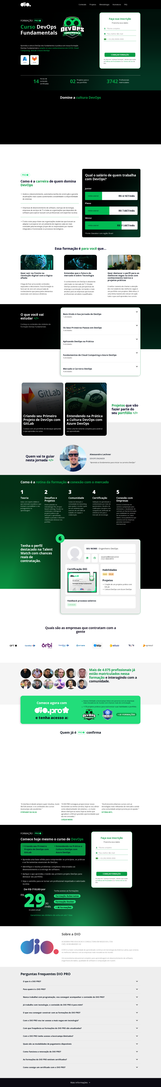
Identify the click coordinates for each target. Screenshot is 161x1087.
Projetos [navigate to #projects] (93, 4)
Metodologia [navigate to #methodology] (104, 4)
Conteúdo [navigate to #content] (82, 4)
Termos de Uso (128, 61)
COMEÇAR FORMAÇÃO (120, 55)
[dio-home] (26, 4)
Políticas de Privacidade (112, 61)
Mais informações (80, 1082)
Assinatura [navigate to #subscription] (117, 4)
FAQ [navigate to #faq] (125, 4)
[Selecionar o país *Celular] (105, 39)
